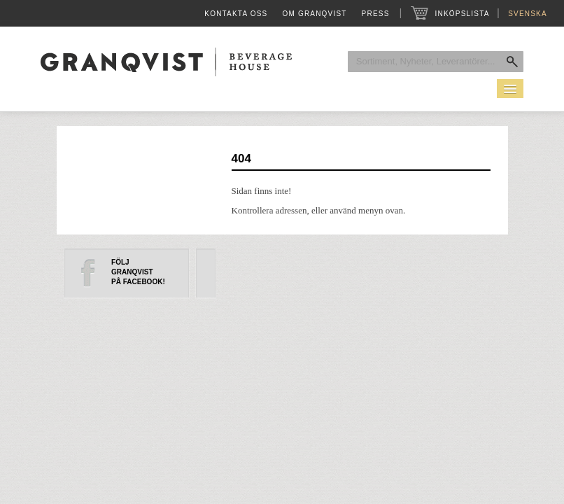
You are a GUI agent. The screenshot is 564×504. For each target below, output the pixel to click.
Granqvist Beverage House (166, 62)
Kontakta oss (235, 14)
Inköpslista (462, 14)
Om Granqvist (314, 14)
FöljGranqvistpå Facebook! (138, 272)
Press (376, 14)
